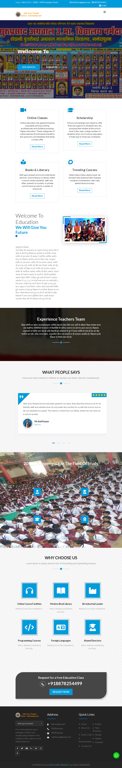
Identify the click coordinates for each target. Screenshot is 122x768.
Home (82, 724)
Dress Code (85, 735)
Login (103, 5)
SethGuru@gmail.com (80, 2)
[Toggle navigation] (105, 13)
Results (97, 735)
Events (97, 724)
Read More (37, 146)
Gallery (97, 738)
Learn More (51, 68)
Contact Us (85, 746)
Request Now (61, 691)
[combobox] (29, 723)
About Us (84, 728)
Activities (98, 742)
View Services (28, 68)
